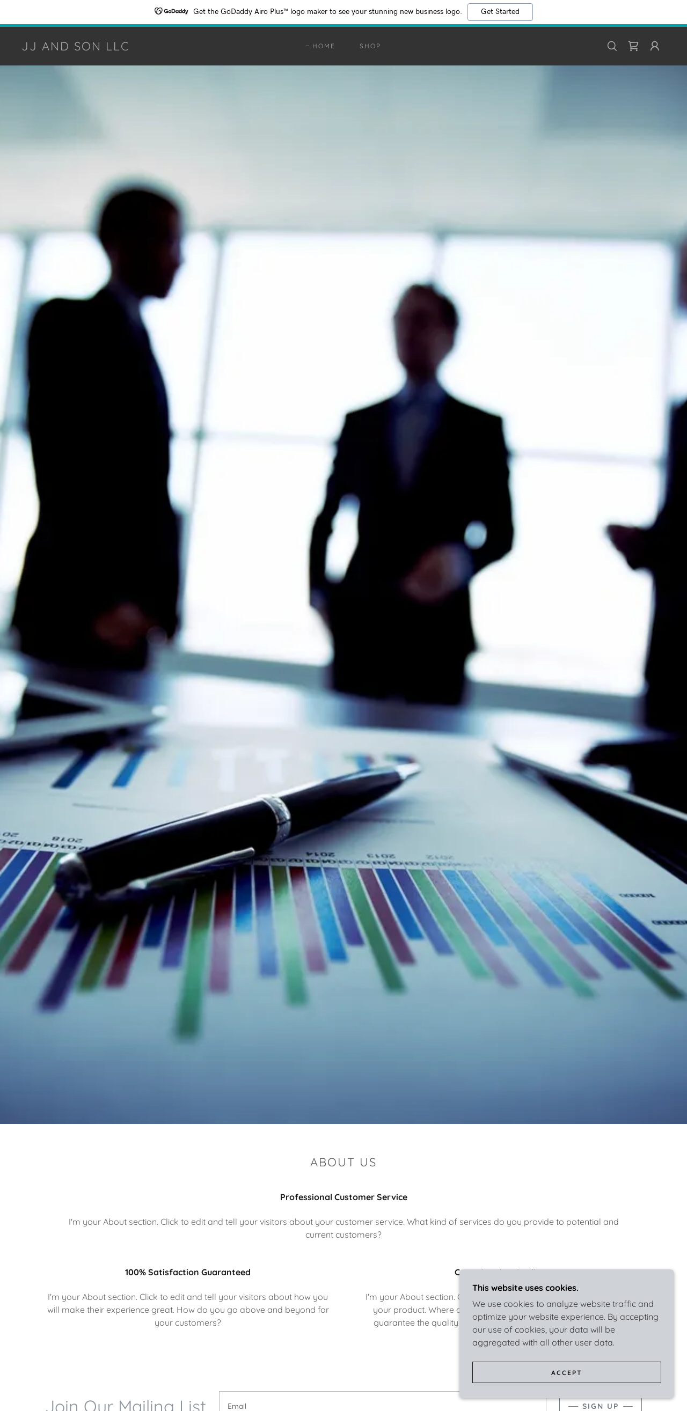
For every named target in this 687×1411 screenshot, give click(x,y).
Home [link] (323, 46)
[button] (655, 46)
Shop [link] (370, 46)
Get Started (500, 12)
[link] (75, 47)
